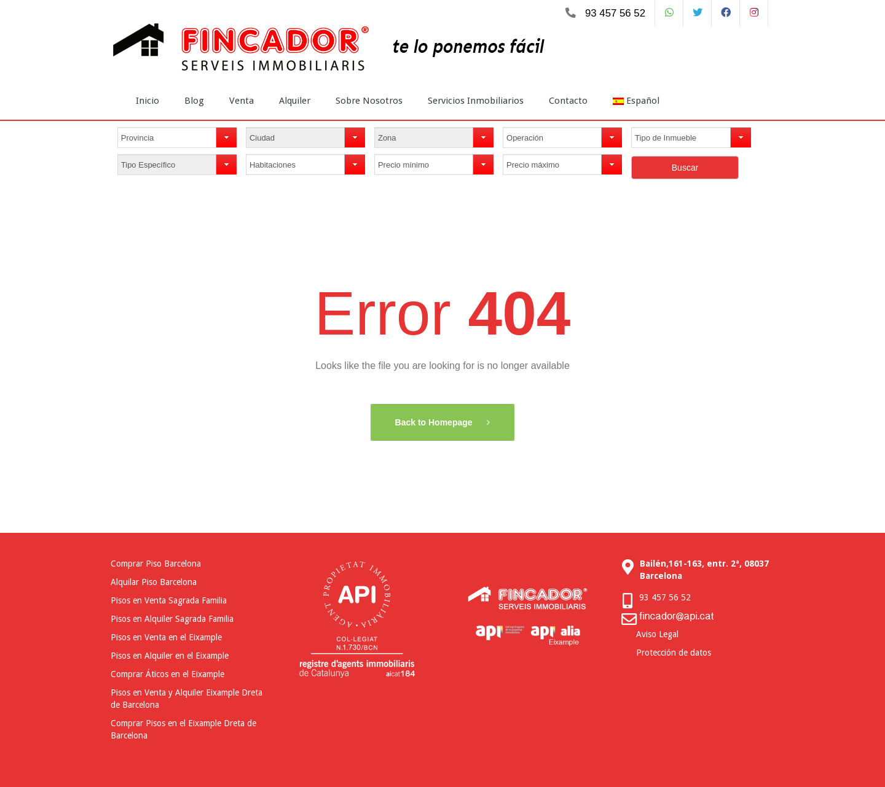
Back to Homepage (435, 422)
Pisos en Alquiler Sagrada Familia (172, 619)
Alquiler (294, 100)
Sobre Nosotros (369, 100)
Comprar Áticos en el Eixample (167, 674)
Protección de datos (673, 652)
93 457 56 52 (615, 13)
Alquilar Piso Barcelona (154, 582)
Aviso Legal (657, 634)
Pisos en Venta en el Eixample (166, 637)
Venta (241, 100)
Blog (194, 100)
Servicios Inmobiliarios (476, 100)
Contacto (568, 100)
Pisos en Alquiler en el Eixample (170, 656)
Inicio (147, 100)
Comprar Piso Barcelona (156, 563)
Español (636, 100)
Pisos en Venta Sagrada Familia (169, 600)
